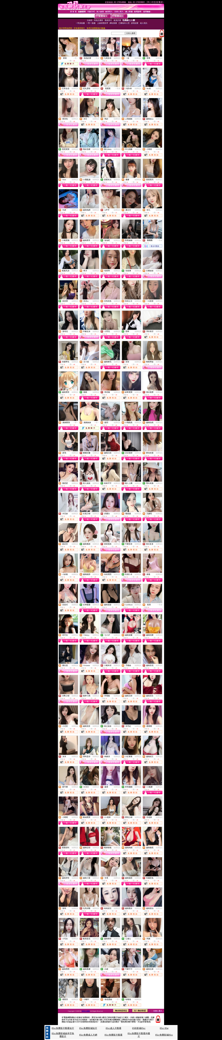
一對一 (75, 58)
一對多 (96, 58)
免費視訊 (117, 58)
